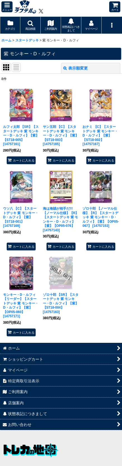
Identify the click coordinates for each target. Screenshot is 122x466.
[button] (7, 6)
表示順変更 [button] (75, 68)
